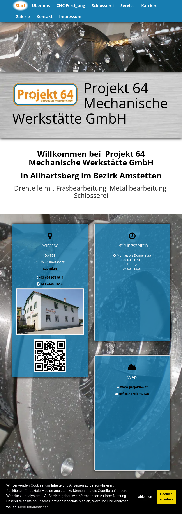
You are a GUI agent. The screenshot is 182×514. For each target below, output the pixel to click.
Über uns (41, 5)
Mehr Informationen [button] (33, 507)
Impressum (70, 16)
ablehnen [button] (145, 496)
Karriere (149, 5)
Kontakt (45, 16)
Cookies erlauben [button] (166, 496)
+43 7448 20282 (52, 284)
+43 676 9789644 (51, 277)
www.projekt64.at (134, 376)
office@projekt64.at (134, 383)
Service (127, 5)
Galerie (23, 16)
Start (20, 5)
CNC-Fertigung (71, 5)
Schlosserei (103, 5)
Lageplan (50, 268)
